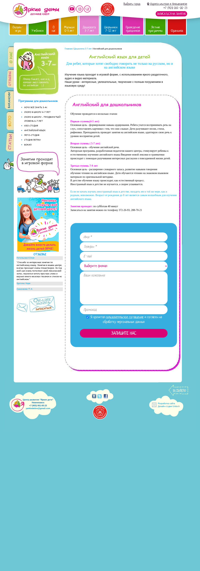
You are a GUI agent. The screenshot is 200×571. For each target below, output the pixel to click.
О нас (54, 29)
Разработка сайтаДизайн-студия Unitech (169, 404)
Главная (68, 49)
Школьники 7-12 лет (110, 29)
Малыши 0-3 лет (69, 29)
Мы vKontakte (87, 8)
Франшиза (177, 30)
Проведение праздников (133, 29)
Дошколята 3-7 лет (89, 29)
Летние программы (155, 29)
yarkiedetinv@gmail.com (38, 408)
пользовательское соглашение (125, 317)
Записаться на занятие (171, 14)
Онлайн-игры (18, 29)
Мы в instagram (79, 8)
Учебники (37, 30)
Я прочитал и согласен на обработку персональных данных (124, 319)
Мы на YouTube (71, 8)
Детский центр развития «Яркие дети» (36, 10)
